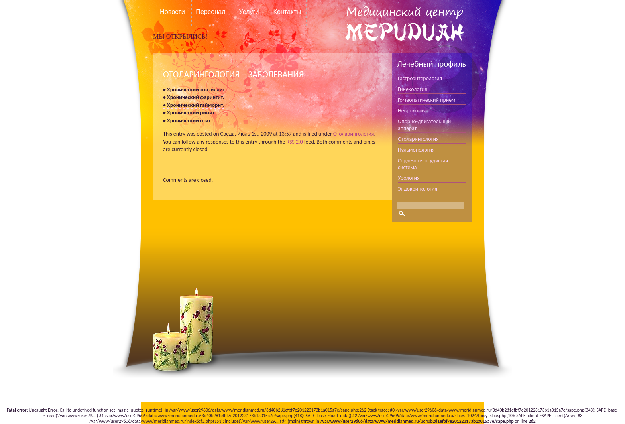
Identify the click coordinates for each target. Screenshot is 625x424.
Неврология (412, 110)
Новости (172, 11)
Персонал (211, 11)
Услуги (249, 11)
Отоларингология (353, 133)
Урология (409, 178)
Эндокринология (417, 188)
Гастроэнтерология (420, 78)
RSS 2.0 (295, 141)
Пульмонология (416, 149)
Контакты (287, 11)
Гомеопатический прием (426, 100)
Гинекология (412, 89)
